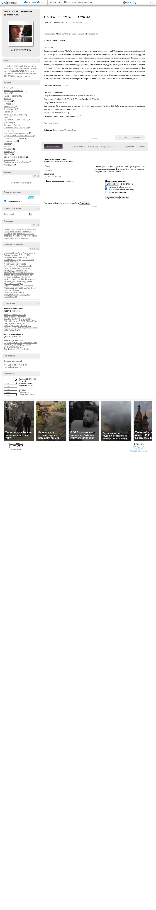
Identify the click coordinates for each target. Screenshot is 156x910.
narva (31, 234)
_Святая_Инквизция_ (24, 273)
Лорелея (8, 315)
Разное (7, 112)
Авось (70, 2)
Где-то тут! (68, 85)
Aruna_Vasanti (29, 253)
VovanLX (19, 270)
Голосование (9, 160)
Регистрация (31, 2)
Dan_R (17, 255)
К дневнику (93, 146)
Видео (7, 93)
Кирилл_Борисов (11, 286)
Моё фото (8, 149)
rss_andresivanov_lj (12, 367)
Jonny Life (8, 130)
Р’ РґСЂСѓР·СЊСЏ (22, 50)
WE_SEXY (15, 330)
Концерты (8, 152)
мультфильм (22, 71)
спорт (7, 76)
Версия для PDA (139, 447)
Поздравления (10, 141)
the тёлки (28, 236)
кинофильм (24, 68)
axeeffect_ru (9, 340)
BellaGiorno (9, 255)
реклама (33, 73)
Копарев (23, 286)
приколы (24, 73)
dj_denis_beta (10, 277)
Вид (128, 3)
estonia (18, 231)
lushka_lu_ (23, 279)
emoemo (30, 328)
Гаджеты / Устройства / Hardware (18, 136)
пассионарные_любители (15, 317)
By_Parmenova (10, 347)
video (12, 238)
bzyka (13, 275)
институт (12, 68)
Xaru (25, 270)
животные (32, 66)
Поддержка (124, 2)
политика (16, 73)
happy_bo (20, 277)
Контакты (139, 449)
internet (28, 231)
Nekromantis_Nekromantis (15, 264)
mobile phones (23, 234)
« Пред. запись (78, 146)
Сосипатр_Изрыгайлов (14, 292)
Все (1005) (34, 248)
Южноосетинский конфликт (16, 128)
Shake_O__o (9, 270)
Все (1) (36, 176)
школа (19, 76)
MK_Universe (9, 321)
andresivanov (5, 15)
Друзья (15, 11)
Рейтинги (56, 2)
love (14, 234)
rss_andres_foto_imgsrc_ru (15, 365)
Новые (141, 146)
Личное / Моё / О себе (13, 91)
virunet (17, 238)
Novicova (20, 266)
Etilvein (19, 257)
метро (6, 71)
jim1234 (28, 277)
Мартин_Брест (30, 288)
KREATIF (21, 347)
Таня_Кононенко (11, 294)
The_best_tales (10, 349)
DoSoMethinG (10, 257)
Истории (7, 104)
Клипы (7, 144)
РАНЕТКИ (19, 340)
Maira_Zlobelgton (11, 262)
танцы (13, 76)
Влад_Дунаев (26, 281)
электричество (10, 297)
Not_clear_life (9, 266)
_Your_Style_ (25, 325)
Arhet (20, 253)
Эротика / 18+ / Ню (12, 125)
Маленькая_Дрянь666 (13, 288)
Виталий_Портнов (12, 281)
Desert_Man (26, 255)
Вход (42, 2)
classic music (21, 229)
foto (23, 231)
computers (31, 229)
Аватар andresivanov (20, 33)
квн (17, 68)
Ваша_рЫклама (19, 315)
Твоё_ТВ (20, 323)
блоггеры (25, 238)
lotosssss (14, 279)
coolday (19, 275)
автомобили (21, 66)
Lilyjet (19, 260)
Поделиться (138, 137)
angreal (7, 275)
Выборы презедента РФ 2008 (16, 162)
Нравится (125, 137)
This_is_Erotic (23, 349)
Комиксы (8, 122)
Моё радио (9, 165)
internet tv (8, 234)
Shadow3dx (26, 268)
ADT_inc (14, 253)
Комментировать (53, 146)
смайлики (70, 181)
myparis (31, 279)
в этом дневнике (13, 202)
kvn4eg (7, 279)
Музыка (7, 101)
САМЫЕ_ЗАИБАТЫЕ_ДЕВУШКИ (18, 319)
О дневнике (9, 109)
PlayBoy (7, 154)
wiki (5, 146)
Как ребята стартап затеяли (16, 133)
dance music (9, 231)
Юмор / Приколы (11, 96)
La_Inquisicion (10, 260)
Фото (6, 88)
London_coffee (28, 260)
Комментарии (26, 11)
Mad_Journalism (30, 343)
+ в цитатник (76, 22)
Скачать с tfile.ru (51, 123)
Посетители (24, 392)
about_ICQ (8, 345)
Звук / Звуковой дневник (14, 157)
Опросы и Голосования (14, 138)
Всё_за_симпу (10, 323)
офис (32, 71)
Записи (7, 11)
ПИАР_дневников (11, 325)
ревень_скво (24, 294)
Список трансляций (13, 361)
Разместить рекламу (139, 451)
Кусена (30, 286)
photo (6, 236)
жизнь (6, 68)
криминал (33, 68)
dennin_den (28, 275)
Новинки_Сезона (11, 290)
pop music (13, 236)
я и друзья (26, 76)
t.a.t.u (20, 236)
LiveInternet (10, 3)
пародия (7, 73)
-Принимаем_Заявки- (13, 343)
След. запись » (107, 146)
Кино (6, 117)
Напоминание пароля (52, 176)
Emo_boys (21, 328)
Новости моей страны (13, 114)
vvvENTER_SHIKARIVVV (26, 321)
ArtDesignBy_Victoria (22, 345)
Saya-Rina (16, 268)
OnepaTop (28, 266)
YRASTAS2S (9, 273)
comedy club (9, 66)
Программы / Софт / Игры (15, 120)
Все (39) (35, 225)
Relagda (7, 268)
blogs (13, 229)
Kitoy (25, 257)
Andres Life (9, 106)
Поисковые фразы (27, 394)
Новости (7, 99)
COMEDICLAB (10, 328)
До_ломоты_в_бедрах (13, 284)
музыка (12, 71)
